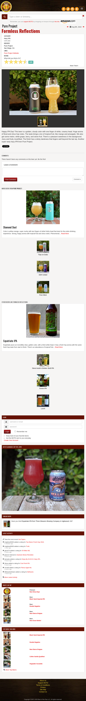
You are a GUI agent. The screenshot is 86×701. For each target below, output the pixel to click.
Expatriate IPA (10, 341)
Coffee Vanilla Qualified (37, 656)
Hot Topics (21, 539)
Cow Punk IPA (25, 563)
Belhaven (30, 572)
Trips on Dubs (43, 255)
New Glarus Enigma (36, 613)
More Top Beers (11, 670)
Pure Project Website (11, 53)
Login (7, 432)
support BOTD (28, 21)
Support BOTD (43, 683)
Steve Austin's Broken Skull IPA (43, 368)
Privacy (43, 687)
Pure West (43, 295)
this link (57, 21)
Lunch (43, 408)
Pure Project (9, 25)
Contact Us (43, 692)
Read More (65, 233)
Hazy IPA (7, 38)
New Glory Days (35, 592)
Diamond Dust (10, 227)
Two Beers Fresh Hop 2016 (35, 542)
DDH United (43, 275)
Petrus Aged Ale (26, 567)
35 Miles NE (26, 550)
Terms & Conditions (43, 685)
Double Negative (35, 606)
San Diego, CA (9, 48)
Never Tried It (74, 65)
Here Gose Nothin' (35, 620)
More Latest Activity (11, 577)
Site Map (43, 689)
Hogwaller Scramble (36, 664)
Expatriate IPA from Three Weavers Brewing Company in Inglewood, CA (47, 521)
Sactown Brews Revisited (25, 555)
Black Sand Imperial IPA (37, 599)
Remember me (22, 431)
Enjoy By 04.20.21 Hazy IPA (31, 559)
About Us (43, 680)
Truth (27, 546)
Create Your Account (11, 440)
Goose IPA (43, 388)
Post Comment (10, 179)
